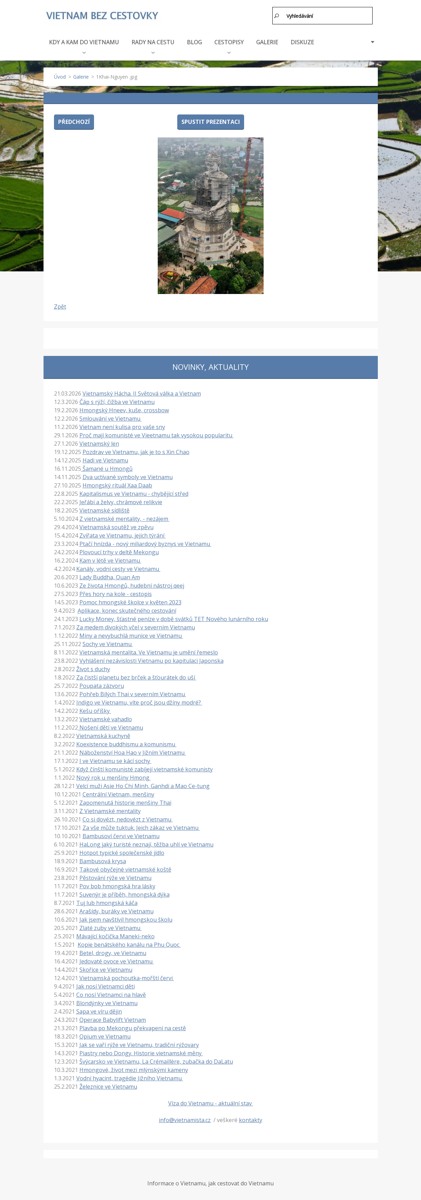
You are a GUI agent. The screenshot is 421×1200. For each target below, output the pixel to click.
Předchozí (74, 120)
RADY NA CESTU (153, 44)
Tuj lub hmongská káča (107, 901)
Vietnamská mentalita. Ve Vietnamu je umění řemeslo (148, 651)
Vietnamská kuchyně (103, 734)
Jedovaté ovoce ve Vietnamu (116, 960)
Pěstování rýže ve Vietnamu (115, 876)
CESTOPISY (229, 44)
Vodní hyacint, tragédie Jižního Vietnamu (129, 1077)
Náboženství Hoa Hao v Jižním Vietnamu (132, 751)
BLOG (194, 41)
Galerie (81, 75)
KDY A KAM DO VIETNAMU (84, 44)
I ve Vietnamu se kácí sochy (115, 759)
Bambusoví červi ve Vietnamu (121, 835)
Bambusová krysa (102, 860)
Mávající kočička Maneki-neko (115, 935)
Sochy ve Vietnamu (108, 642)
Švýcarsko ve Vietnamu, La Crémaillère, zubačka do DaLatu (156, 1060)
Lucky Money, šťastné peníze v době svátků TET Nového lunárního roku (173, 617)
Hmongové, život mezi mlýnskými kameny (133, 1068)
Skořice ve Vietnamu (105, 968)
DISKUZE (302, 41)
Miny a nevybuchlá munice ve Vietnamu (131, 634)
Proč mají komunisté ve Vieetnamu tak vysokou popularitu (156, 434)
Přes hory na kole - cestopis (115, 592)
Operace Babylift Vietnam (112, 1018)
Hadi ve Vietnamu (105, 459)
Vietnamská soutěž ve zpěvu (116, 526)
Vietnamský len (99, 442)
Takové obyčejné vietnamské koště (125, 868)
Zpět (60, 305)
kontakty (250, 1118)
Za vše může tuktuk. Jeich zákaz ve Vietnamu (141, 826)
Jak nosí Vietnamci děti (105, 985)
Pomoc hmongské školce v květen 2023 (130, 601)
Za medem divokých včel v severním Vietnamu (135, 626)
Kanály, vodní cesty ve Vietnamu (118, 567)
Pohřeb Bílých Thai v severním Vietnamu (132, 693)
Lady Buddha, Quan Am (109, 576)
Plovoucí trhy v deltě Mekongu (119, 551)
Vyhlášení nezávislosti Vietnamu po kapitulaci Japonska (151, 659)
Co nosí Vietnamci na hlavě (111, 993)
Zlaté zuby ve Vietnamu (110, 926)
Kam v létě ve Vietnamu (110, 559)
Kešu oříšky (95, 709)
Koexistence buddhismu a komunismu (126, 743)
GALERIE (267, 41)
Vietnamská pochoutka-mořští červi (126, 976)
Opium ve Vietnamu (105, 1035)
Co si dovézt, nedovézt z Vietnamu (128, 818)
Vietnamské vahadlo (105, 718)
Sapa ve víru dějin (99, 1010)
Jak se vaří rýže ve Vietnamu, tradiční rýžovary (139, 1043)
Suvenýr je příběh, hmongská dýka (124, 893)
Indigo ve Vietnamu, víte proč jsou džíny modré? (139, 701)
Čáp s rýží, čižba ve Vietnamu (117, 400)
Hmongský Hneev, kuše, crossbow (124, 409)
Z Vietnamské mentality (110, 809)
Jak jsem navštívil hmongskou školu (125, 918)
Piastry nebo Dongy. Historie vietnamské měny (141, 1052)
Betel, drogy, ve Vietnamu (112, 951)
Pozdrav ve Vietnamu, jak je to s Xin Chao (136, 450)
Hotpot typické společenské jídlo (121, 851)
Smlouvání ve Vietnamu (110, 417)
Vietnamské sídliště (104, 509)
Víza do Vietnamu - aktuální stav (210, 1102)
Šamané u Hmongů (107, 467)
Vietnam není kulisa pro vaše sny (122, 425)
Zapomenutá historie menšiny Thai (125, 801)
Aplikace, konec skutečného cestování (127, 609)
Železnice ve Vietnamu (108, 1085)
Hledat (277, 15)
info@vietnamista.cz (185, 1118)
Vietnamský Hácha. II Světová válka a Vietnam (142, 392)
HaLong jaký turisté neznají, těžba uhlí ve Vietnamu (146, 843)
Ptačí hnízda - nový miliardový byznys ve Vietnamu (145, 542)
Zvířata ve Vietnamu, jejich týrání (122, 534)
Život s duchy (93, 667)
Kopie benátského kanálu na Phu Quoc (129, 943)
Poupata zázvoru (101, 684)
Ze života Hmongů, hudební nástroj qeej (131, 584)
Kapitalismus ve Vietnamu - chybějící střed (133, 492)
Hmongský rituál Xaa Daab (117, 484)
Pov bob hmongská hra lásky (117, 885)
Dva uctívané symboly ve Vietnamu (128, 475)
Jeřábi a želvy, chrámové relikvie (120, 500)
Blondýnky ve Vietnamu (107, 1002)
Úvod (60, 75)
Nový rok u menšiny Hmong (113, 776)
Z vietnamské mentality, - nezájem (124, 517)
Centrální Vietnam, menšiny (118, 793)
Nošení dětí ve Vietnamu (110, 726)
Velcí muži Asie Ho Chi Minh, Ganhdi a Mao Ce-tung (143, 784)
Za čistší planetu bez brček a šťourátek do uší (136, 676)
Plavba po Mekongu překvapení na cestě (132, 1027)
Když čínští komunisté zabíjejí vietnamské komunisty (144, 768)
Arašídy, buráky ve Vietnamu (116, 910)
